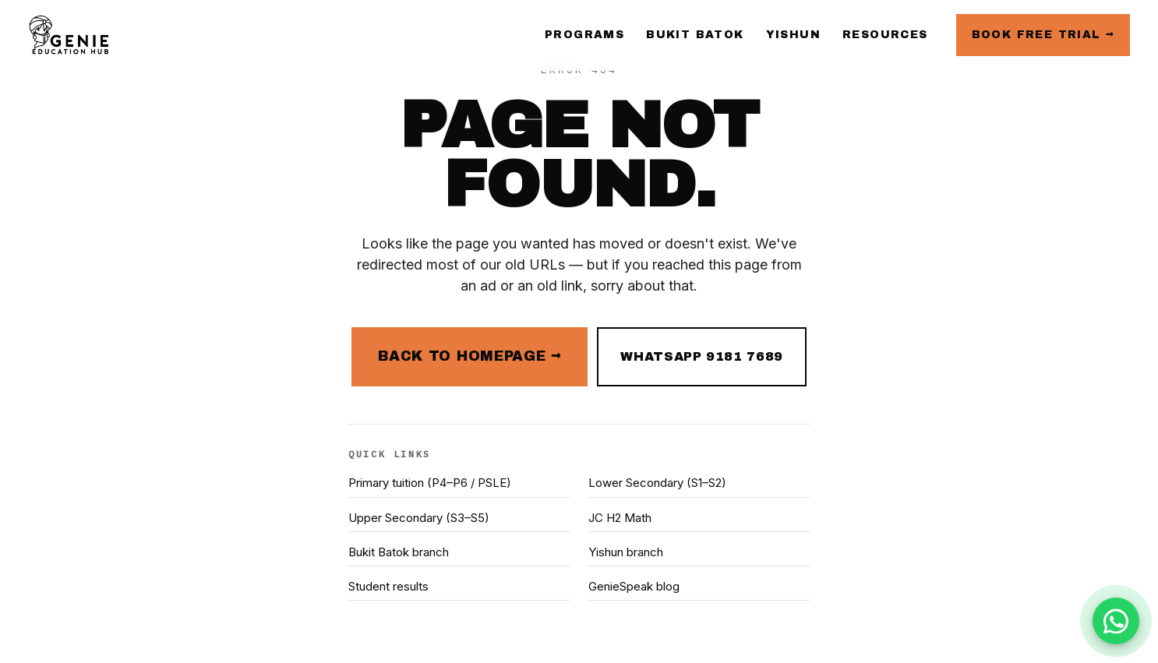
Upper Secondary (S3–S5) (418, 517)
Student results (388, 586)
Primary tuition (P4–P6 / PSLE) (429, 482)
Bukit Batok (694, 35)
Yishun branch (625, 552)
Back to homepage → (469, 356)
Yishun (793, 35)
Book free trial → (1043, 35)
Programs (584, 35)
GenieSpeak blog (634, 586)
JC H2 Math (619, 517)
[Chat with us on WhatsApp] (1116, 621)
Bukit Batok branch (398, 552)
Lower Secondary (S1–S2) (657, 482)
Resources (885, 35)
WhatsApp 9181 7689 (701, 356)
